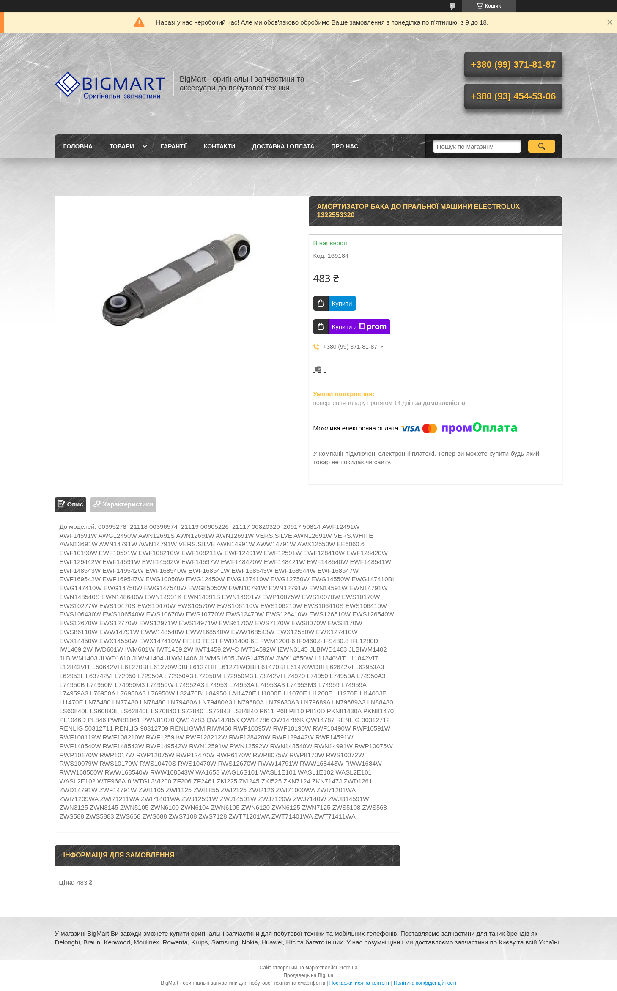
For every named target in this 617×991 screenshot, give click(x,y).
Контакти (220, 146)
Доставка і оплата (283, 146)
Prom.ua (347, 968)
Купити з (359, 327)
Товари (122, 146)
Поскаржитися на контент (359, 983)
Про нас (344, 146)
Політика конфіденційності (425, 983)
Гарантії (174, 146)
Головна (78, 146)
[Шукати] (542, 146)
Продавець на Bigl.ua (308, 975)
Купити (342, 303)
